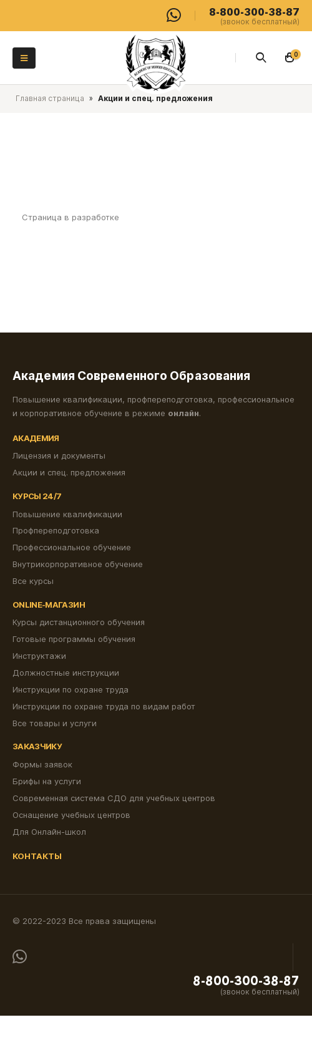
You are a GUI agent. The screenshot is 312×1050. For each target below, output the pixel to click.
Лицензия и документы (58, 455)
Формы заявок (42, 764)
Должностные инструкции (65, 673)
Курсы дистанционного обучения (78, 622)
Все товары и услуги (54, 723)
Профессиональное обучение (71, 547)
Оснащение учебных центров (71, 815)
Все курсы (33, 581)
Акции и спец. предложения (68, 472)
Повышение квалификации (67, 514)
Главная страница (50, 98)
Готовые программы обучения (73, 639)
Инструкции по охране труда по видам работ (103, 706)
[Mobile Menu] (24, 58)
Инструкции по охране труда (70, 689)
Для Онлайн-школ (49, 832)
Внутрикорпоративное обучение (77, 564)
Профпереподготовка (55, 530)
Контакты (37, 856)
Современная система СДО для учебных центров (113, 798)
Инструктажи (39, 656)
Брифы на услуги (46, 781)
